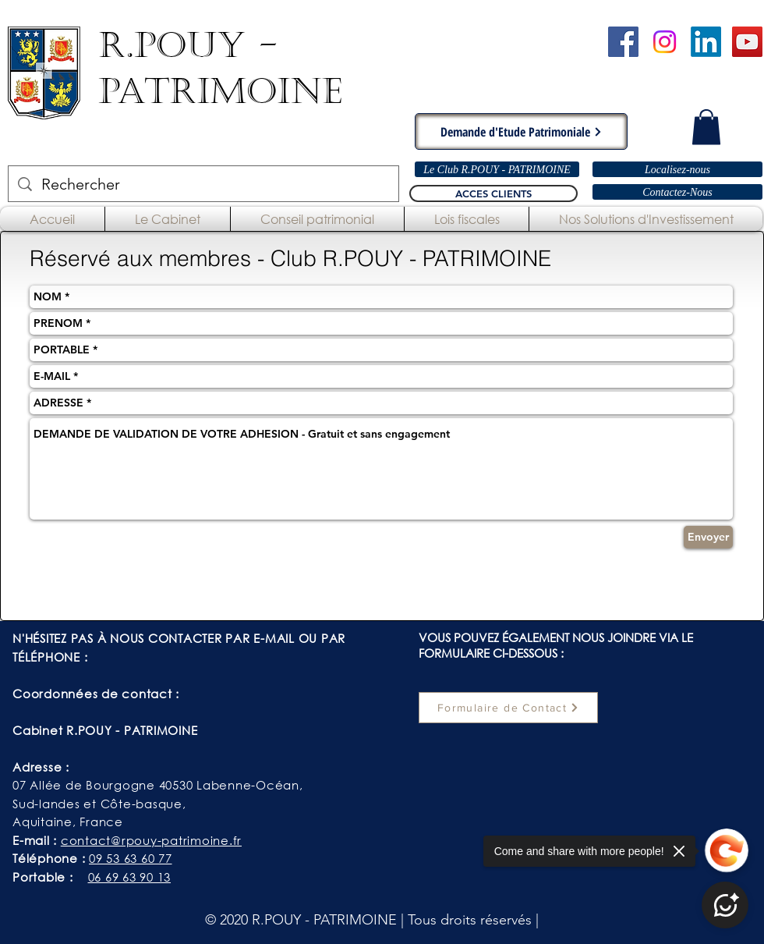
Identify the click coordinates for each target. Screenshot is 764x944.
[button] (706, 126)
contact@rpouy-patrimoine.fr (151, 840)
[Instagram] (664, 42)
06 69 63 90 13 (130, 877)
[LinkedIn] (706, 42)
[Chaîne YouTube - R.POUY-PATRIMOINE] (747, 42)
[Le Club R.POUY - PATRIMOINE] (497, 169)
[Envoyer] (708, 537)
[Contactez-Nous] (677, 192)
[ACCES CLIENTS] (493, 193)
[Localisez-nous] (677, 169)
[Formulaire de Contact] (508, 707)
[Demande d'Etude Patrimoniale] (521, 131)
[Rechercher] (203, 183)
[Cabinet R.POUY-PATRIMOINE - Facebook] (623, 42)
